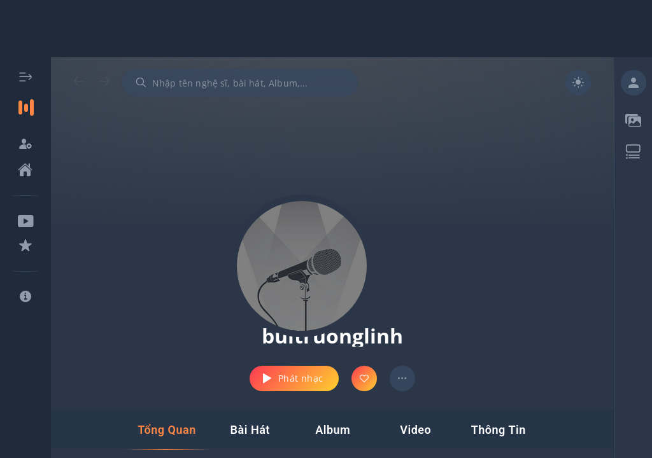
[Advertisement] (326, 28)
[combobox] (240, 82)
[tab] (166, 430)
